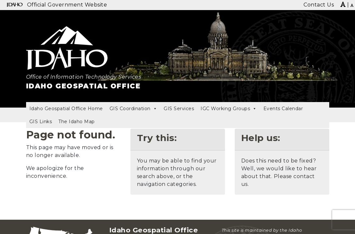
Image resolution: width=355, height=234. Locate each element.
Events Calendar (283, 108)
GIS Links (40, 121)
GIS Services (179, 108)
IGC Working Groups (228, 108)
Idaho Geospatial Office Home (66, 108)
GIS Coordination (133, 108)
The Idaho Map (76, 121)
